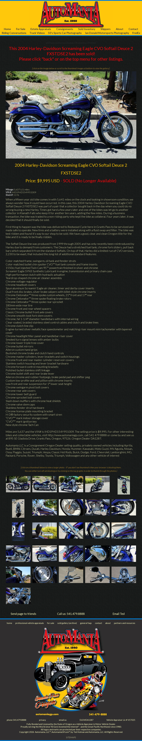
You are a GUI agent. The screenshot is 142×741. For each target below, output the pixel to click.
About (119, 29)
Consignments (64, 29)
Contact (133, 29)
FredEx (136, 32)
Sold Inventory (86, 29)
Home (7, 29)
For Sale (20, 29)
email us (63, 720)
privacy (42, 720)
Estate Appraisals (41, 29)
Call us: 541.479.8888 (71, 613)
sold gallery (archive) (67, 623)
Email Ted (119, 613)
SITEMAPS (71, 737)
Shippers (106, 29)
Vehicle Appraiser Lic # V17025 (120, 720)
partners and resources (124, 623)
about (108, 623)
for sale (50, 623)
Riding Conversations (14, 32)
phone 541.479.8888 (16, 720)
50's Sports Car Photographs (65, 32)
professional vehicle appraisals (29, 623)
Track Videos (37, 32)
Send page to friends (23, 613)
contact (98, 623)
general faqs (86, 623)
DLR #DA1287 (86, 720)
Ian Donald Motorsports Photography (107, 32)
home (9, 623)
